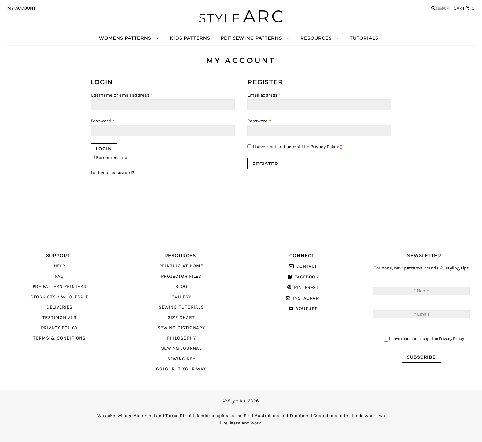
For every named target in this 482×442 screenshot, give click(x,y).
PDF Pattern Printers (60, 286)
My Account (21, 8)
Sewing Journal (181, 348)
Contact (307, 266)
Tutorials (364, 38)
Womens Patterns (125, 38)
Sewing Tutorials (181, 307)
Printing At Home (181, 266)
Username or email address (121, 95)
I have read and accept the (294, 146)
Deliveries (59, 307)
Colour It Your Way (181, 369)
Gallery (182, 297)
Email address (264, 95)
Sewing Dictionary (181, 327)
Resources (315, 38)
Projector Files (181, 276)
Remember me (109, 157)
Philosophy (181, 338)
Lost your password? (112, 172)
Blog (181, 286)
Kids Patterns (190, 38)
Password (102, 121)
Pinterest (306, 287)
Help (59, 266)
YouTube (307, 308)
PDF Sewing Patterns (251, 38)
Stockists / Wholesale (59, 297)
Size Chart (181, 317)
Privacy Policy (324, 146)
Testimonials (59, 317)
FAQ (59, 276)
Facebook (306, 277)
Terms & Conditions (59, 338)
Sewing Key (181, 358)
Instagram (306, 298)
